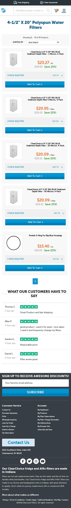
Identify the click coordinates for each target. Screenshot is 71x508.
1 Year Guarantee (50, 3)
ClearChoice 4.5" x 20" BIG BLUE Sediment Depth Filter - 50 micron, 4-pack (46, 190)
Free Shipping (23, 3)
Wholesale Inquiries (9, 420)
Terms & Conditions (17, 500)
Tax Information (8, 433)
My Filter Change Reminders (48, 420)
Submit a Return (8, 430)
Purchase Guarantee (9, 413)
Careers (65, 500)
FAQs (4, 416)
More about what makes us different (20, 495)
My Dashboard (43, 410)
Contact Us (6, 410)
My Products (42, 413)
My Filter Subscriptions (46, 416)
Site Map (57, 500)
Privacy (5, 500)
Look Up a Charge (8, 426)
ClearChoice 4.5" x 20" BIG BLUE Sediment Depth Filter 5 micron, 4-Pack (45, 99)
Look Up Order (7, 423)
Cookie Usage (31, 500)
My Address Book (44, 423)
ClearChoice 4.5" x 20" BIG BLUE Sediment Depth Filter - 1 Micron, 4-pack (45, 53)
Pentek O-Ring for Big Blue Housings (45, 236)
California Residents (45, 500)
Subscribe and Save (45, 430)
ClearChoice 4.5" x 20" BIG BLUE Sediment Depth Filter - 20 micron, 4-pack (45, 145)
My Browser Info (44, 426)
